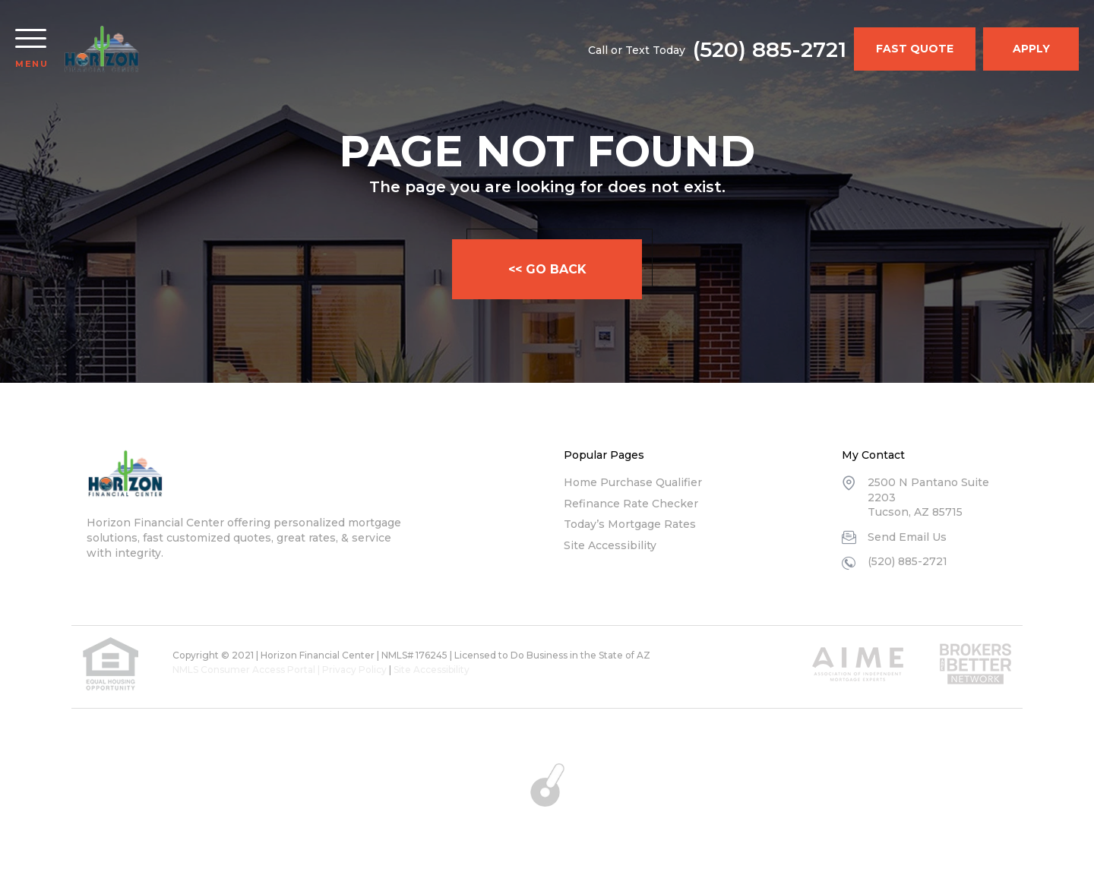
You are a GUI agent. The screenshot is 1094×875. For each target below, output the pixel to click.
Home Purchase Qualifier (633, 482)
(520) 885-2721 (769, 49)
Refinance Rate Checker (631, 503)
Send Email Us (907, 537)
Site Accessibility (610, 545)
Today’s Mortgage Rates (630, 524)
